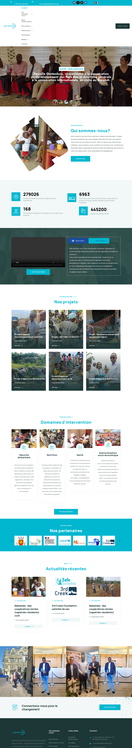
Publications (79, 8)
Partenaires (91, 8)
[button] (37, 8)
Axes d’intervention (53, 8)
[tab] (78, 209)
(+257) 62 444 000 (99, 722)
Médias (100, 8)
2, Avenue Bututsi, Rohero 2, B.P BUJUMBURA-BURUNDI (103, 713)
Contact (24, 12)
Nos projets (67, 8)
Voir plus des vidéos (38, 240)
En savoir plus (80, 127)
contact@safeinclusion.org (102, 718)
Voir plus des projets (66, 480)
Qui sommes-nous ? (36, 8)
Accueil (24, 8)
